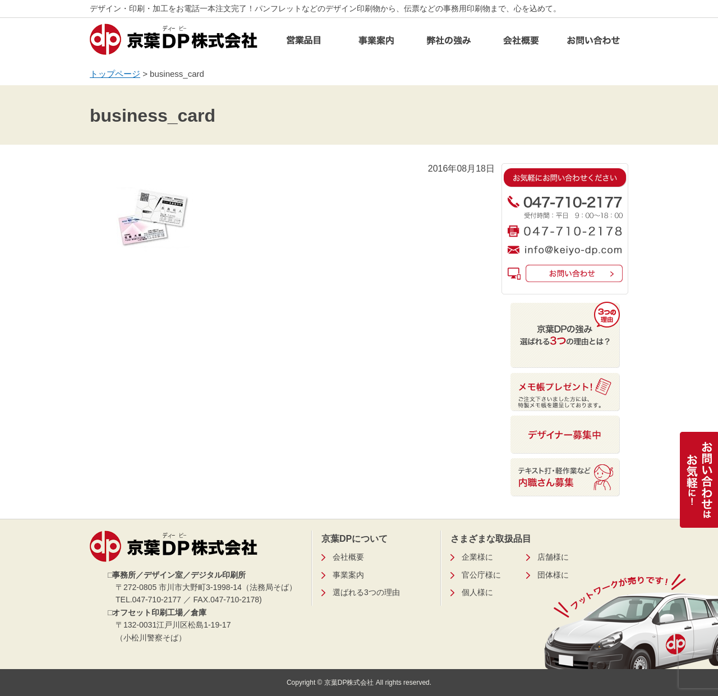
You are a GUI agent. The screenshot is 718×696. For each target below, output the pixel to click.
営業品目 (304, 43)
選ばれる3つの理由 (366, 592)
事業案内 (376, 43)
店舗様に (553, 556)
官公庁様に (481, 574)
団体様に (553, 574)
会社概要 (521, 43)
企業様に (477, 556)
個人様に (477, 592)
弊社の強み (449, 43)
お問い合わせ (593, 43)
